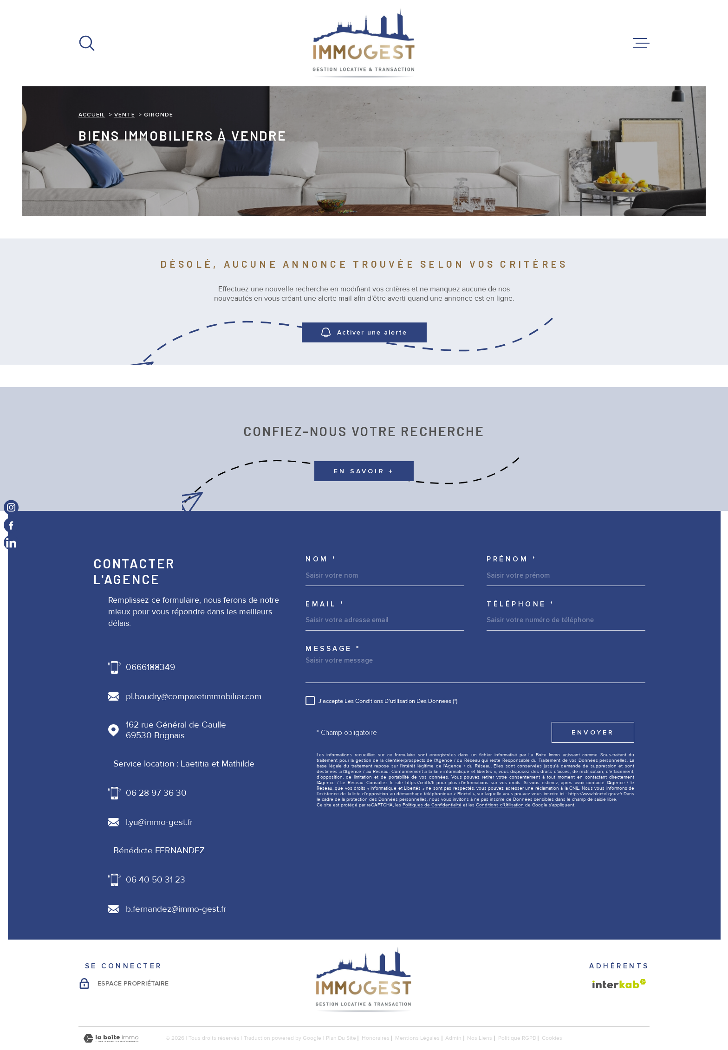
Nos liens (479, 1038)
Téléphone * (521, 604)
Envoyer (593, 732)
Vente (124, 114)
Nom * (321, 559)
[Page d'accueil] (364, 43)
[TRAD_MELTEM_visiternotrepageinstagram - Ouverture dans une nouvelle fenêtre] (11, 507)
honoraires (376, 1038)
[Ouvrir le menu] (641, 43)
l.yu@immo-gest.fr (159, 822)
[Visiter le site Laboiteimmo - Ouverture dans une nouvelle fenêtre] (110, 1038)
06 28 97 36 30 (156, 793)
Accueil (91, 114)
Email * (325, 604)
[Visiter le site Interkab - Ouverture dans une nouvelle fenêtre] (619, 983)
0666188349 (150, 667)
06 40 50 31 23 (155, 880)
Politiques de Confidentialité (432, 805)
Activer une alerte (364, 332)
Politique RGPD (517, 1038)
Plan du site (341, 1038)
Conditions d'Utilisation (500, 805)
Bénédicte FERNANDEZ (159, 850)
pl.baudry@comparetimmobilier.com (193, 696)
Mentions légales (417, 1038)
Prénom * (512, 559)
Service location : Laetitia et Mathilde (183, 764)
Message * (333, 648)
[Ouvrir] (86, 43)
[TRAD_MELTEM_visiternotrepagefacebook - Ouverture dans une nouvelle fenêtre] (11, 525)
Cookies (552, 1038)
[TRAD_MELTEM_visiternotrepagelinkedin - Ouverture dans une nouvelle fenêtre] (11, 542)
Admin (453, 1038)
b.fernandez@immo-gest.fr (176, 909)
